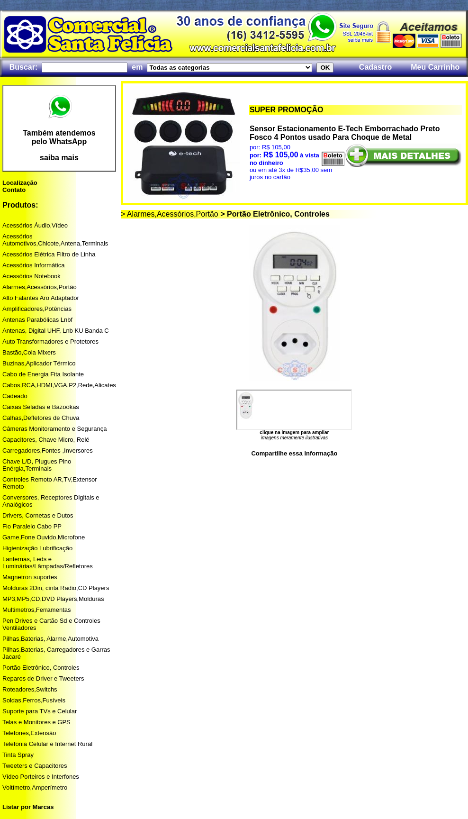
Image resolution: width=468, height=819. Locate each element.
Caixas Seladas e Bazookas (40, 406)
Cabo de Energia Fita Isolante (43, 374)
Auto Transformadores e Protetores (50, 341)
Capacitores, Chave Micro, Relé (46, 439)
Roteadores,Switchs (29, 689)
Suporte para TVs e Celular (39, 711)
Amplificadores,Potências (37, 308)
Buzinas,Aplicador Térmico (38, 363)
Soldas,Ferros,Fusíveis (33, 700)
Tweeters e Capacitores (34, 765)
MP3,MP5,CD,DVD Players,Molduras (53, 598)
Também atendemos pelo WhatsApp (59, 137)
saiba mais (59, 158)
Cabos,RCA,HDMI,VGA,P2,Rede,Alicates (59, 385)
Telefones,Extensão (29, 733)
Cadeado (14, 396)
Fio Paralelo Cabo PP (32, 526)
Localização (19, 182)
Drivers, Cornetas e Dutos (37, 515)
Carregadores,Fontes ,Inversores (47, 450)
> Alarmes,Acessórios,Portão (169, 214)
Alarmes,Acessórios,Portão (39, 287)
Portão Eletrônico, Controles (41, 667)
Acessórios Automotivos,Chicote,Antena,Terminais (55, 240)
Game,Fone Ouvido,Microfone (43, 537)
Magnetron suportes (29, 577)
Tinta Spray (18, 754)
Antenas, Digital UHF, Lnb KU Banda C (55, 330)
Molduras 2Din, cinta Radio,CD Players (55, 588)
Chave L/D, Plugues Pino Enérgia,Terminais (36, 465)
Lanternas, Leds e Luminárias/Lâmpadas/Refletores (47, 562)
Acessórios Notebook (31, 276)
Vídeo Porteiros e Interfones (40, 776)
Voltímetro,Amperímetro (34, 787)
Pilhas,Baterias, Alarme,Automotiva (50, 638)
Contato (14, 189)
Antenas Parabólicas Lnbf (37, 319)
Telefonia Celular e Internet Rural (47, 743)
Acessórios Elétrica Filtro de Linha (49, 254)
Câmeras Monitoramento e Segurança (54, 428)
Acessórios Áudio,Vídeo (35, 225)
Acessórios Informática (33, 265)
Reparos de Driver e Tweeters (43, 678)
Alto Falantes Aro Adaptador (40, 297)
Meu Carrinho (435, 67)
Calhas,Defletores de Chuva (41, 417)
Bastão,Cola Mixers (29, 352)
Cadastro (375, 67)
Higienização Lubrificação (37, 548)
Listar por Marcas (28, 806)
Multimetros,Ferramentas (36, 609)
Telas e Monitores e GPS (36, 722)
